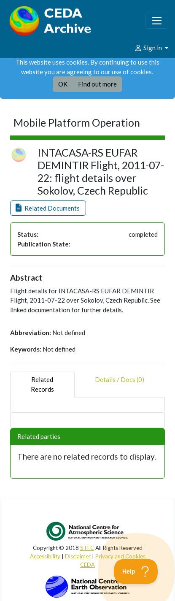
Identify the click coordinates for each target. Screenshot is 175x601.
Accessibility (45, 556)
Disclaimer (78, 556)
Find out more (97, 84)
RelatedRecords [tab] (42, 384)
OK (62, 84)
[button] (48, 208)
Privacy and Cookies (120, 556)
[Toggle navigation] (156, 21)
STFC (87, 547)
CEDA (87, 564)
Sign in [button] (148, 47)
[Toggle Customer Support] (136, 571)
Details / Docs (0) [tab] (119, 384)
